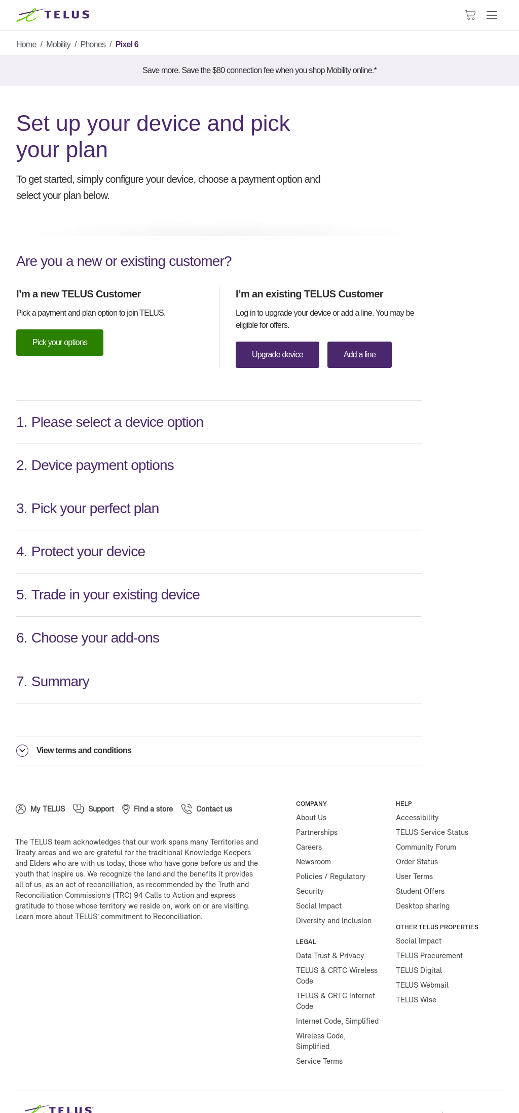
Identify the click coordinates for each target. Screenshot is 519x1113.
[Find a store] (147, 779)
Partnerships (317, 802)
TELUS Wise (416, 970)
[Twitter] (61, 919)
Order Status (417, 832)
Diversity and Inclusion (334, 891)
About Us (311, 788)
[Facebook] (30, 919)
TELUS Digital (419, 940)
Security (310, 861)
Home (27, 45)
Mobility (63, 45)
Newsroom (313, 832)
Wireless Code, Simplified (321, 1011)
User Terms (414, 846)
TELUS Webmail (422, 955)
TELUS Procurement (429, 926)
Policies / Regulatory (331, 846)
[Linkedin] (121, 919)
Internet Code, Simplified (337, 991)
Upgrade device (279, 355)
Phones (101, 45)
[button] (491, 15)
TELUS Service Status (432, 802)
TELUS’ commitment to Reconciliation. (139, 887)
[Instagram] (91, 919)
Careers (309, 817)
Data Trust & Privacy (330, 926)
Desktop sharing (423, 876)
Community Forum (426, 817)
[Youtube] (152, 919)
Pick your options (62, 342)
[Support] (93, 779)
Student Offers (420, 861)
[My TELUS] (40, 779)
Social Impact (319, 876)
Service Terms (319, 1031)
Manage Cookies (406, 1087)
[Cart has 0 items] (469, 15)
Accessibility (417, 788)
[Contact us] (206, 779)
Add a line (364, 355)
